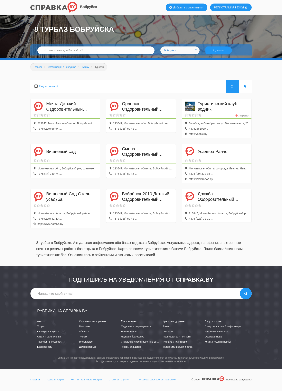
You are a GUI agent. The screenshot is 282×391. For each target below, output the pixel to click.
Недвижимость (129, 334)
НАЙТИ (220, 52)
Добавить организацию (185, 7)
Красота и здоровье (173, 323)
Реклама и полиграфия (175, 344)
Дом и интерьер (87, 349)
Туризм (83, 339)
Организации (56, 382)
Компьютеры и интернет (218, 344)
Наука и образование (132, 339)
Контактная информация (86, 382)
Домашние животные (216, 334)
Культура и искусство (48, 334)
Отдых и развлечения (49, 339)
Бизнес (167, 328)
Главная (35, 382)
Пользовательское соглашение (156, 382)
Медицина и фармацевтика (136, 328)
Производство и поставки (177, 339)
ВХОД (242, 7)
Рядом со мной (48, 88)
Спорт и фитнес (213, 323)
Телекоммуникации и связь (178, 349)
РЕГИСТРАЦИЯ (224, 7)
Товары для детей (131, 349)
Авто (39, 323)
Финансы (168, 334)
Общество (84, 334)
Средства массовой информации (223, 328)
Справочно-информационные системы (142, 344)
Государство (86, 344)
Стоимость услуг (119, 382)
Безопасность (44, 349)
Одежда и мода (213, 339)
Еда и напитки (128, 323)
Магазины (84, 328)
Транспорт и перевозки (49, 344)
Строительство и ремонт (92, 323)
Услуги (40, 328)
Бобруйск (88, 7)
